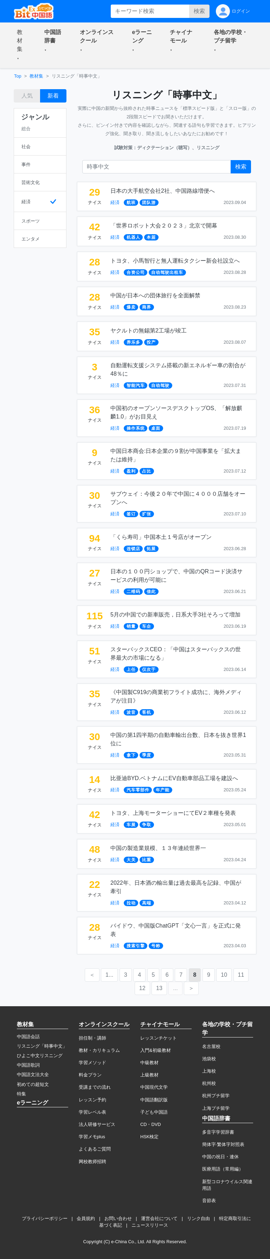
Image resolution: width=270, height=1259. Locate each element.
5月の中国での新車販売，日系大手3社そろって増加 (175, 615)
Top (17, 76)
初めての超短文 (33, 1084)
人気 (27, 96)
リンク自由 (198, 1218)
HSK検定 (149, 1136)
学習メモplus (92, 1136)
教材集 (36, 76)
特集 (21, 1093)
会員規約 (86, 1218)
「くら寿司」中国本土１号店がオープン (161, 537)
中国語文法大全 (33, 1074)
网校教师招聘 (92, 1161)
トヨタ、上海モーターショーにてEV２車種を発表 (173, 813)
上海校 (209, 1071)
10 (224, 975)
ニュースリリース (149, 1225)
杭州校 (209, 1083)
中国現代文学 (154, 1087)
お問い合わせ (118, 1218)
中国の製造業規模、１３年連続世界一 (158, 848)
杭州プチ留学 (216, 1095)
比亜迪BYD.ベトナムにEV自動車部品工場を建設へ (174, 778)
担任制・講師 (92, 1038)
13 (159, 988)
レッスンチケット (158, 1038)
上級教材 (149, 1074)
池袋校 (209, 1058)
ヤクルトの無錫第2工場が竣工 (148, 331)
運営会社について (159, 1218)
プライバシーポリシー (45, 1218)
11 (241, 975)
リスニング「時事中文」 (42, 1046)
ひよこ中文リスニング (40, 1055)
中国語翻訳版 (154, 1099)
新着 (53, 96)
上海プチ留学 (216, 1108)
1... (109, 975)
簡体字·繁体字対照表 (223, 1144)
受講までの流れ (95, 1087)
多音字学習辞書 (218, 1132)
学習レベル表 (92, 1112)
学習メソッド (92, 1062)
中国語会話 (28, 1036)
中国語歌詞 (28, 1065)
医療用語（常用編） (222, 1169)
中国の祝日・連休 (220, 1156)
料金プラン (90, 1074)
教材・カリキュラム (99, 1050)
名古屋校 (211, 1046)
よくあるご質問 (95, 1149)
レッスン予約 (92, 1099)
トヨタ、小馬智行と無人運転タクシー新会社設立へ (175, 261)
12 (142, 988)
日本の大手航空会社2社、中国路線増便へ (162, 191)
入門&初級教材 (155, 1050)
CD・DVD (150, 1124)
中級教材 (149, 1062)
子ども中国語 (154, 1112)
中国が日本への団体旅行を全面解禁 (155, 295)
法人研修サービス (97, 1124)
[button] (22, 45)
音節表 (209, 1200)
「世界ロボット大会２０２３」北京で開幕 (163, 226)
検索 (199, 11)
